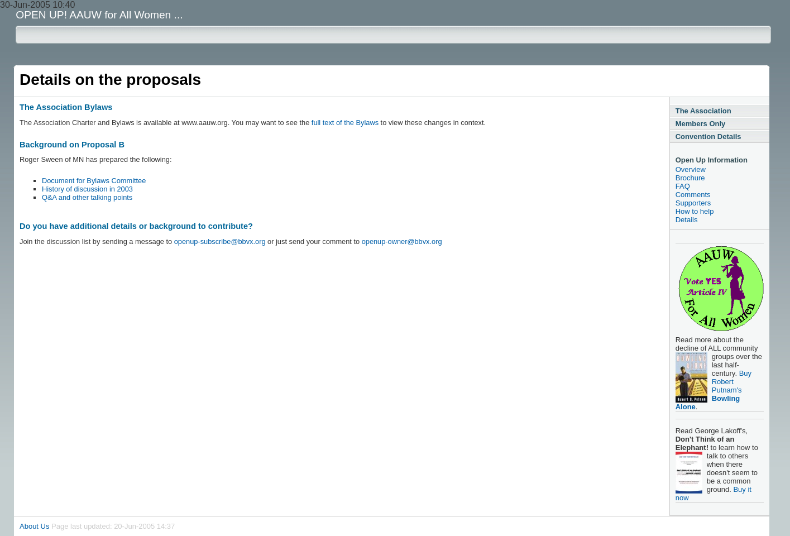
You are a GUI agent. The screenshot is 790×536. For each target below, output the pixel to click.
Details (687, 220)
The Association (703, 111)
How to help (695, 211)
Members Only (701, 123)
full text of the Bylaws (345, 122)
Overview (691, 169)
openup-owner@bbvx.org (402, 241)
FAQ (683, 186)
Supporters (693, 203)
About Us (34, 526)
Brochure (690, 178)
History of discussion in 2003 (87, 189)
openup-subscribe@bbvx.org (220, 241)
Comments (693, 194)
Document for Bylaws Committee (94, 180)
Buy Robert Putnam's (713, 390)
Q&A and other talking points (87, 197)
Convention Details (708, 136)
